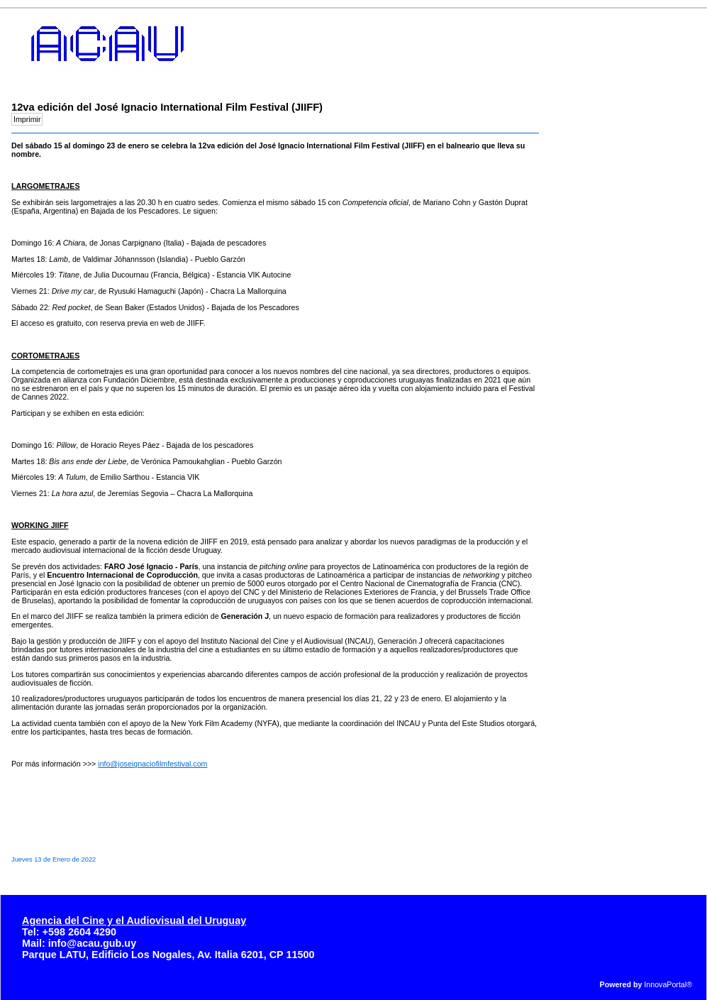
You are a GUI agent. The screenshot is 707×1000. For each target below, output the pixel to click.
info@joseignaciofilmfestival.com (152, 763)
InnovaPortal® (668, 984)
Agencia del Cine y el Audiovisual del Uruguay (134, 920)
